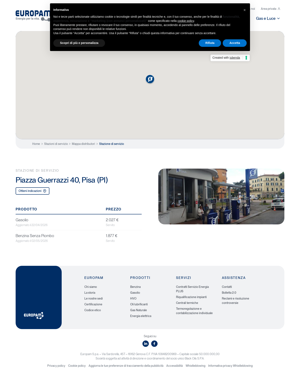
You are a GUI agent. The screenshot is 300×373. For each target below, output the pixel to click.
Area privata (270, 8)
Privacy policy (56, 365)
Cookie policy (77, 365)
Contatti (227, 286)
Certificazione (93, 304)
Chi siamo (90, 286)
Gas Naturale (138, 310)
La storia (89, 292)
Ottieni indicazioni (32, 191)
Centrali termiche (187, 303)
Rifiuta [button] (210, 43)
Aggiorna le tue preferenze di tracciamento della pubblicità (126, 365)
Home (36, 143)
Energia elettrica (140, 316)
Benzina (135, 286)
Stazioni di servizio (56, 143)
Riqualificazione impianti (191, 297)
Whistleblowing (195, 365)
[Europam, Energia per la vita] (35, 14)
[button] (244, 10)
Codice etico (92, 310)
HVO (133, 298)
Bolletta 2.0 (229, 292)
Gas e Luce (268, 18)
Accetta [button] (234, 43)
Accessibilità (174, 365)
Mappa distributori (83, 143)
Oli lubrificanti (139, 304)
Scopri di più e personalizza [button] (79, 43)
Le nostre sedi (93, 298)
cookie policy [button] (186, 20)
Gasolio (135, 292)
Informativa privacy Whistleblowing (230, 365)
